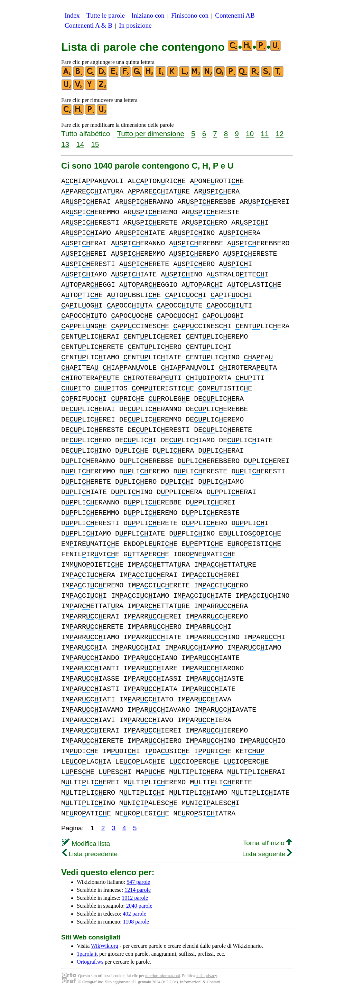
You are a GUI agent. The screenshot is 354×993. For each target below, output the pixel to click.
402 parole (134, 914)
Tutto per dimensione (150, 134)
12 (279, 134)
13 (65, 144)
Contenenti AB (235, 15)
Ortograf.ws (90, 962)
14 (80, 144)
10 (250, 134)
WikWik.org (104, 946)
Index (72, 15)
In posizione (135, 25)
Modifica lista (86, 843)
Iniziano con (147, 15)
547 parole (138, 882)
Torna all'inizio (267, 843)
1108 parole (136, 922)
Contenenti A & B (88, 25)
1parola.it (87, 954)
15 (95, 144)
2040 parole (139, 906)
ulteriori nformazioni (162, 975)
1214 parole (137, 890)
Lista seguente (267, 854)
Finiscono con (189, 15)
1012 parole (135, 898)
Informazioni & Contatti (200, 982)
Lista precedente (90, 854)
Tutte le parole (105, 15)
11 (265, 134)
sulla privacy (206, 975)
